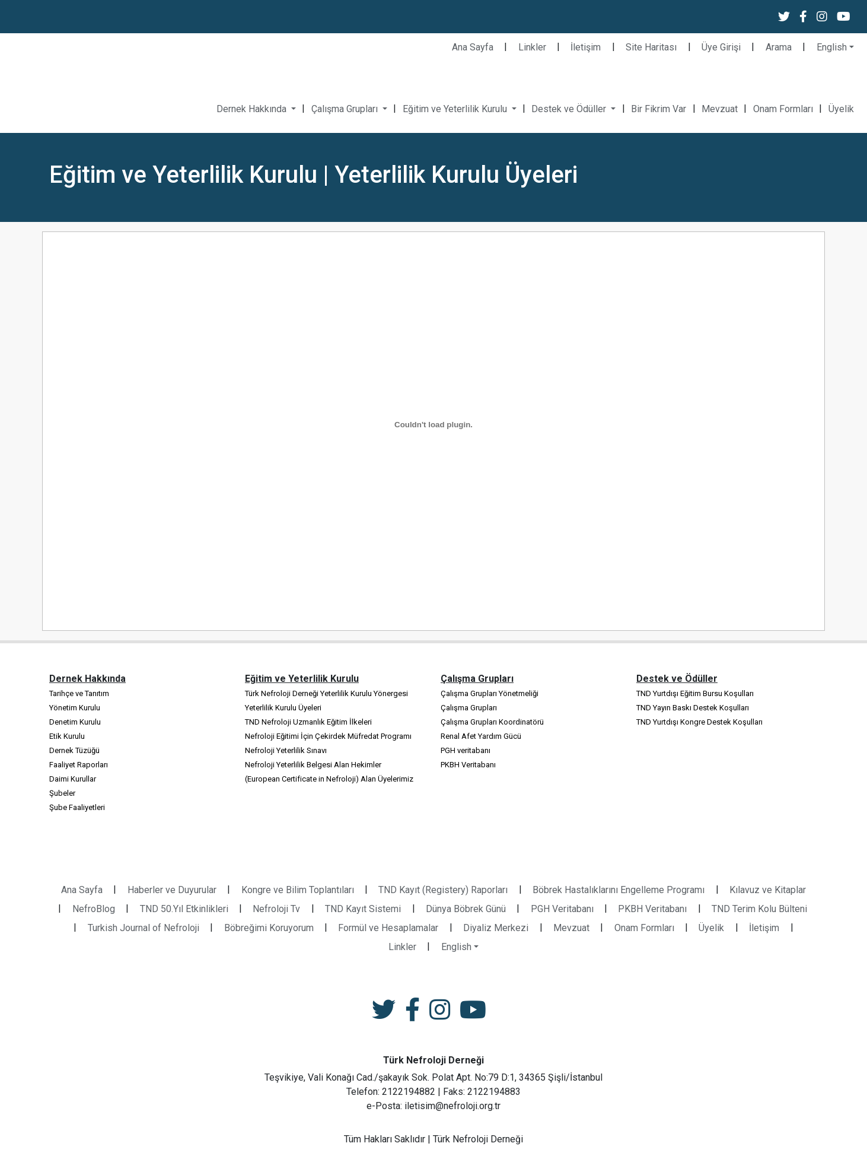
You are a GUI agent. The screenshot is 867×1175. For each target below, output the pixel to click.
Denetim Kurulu (75, 721)
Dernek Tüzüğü (74, 750)
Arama (779, 47)
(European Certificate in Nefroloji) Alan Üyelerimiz (329, 778)
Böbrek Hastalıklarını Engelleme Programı (619, 889)
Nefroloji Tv (276, 908)
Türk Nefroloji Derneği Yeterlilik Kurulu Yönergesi (326, 693)
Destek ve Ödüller (569, 109)
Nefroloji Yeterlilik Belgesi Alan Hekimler (313, 764)
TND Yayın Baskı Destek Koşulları (692, 707)
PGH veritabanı (465, 750)
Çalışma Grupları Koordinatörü (492, 721)
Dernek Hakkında (252, 109)
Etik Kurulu (67, 736)
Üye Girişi (721, 47)
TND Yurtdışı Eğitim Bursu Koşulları (695, 693)
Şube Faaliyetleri (77, 807)
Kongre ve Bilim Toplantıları (297, 889)
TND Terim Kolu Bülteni (759, 908)
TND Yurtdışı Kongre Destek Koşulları (699, 721)
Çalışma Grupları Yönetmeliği (489, 693)
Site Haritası (651, 47)
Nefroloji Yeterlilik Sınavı (286, 750)
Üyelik (841, 109)
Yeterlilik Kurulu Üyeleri (283, 707)
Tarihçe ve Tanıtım (79, 693)
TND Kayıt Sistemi (363, 908)
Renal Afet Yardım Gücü (481, 736)
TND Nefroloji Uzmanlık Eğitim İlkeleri (308, 721)
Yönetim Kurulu (74, 707)
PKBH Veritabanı (468, 764)
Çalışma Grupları (345, 109)
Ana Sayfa (472, 47)
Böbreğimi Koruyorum (269, 927)
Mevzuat (720, 109)
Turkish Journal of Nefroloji (143, 927)
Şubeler (62, 793)
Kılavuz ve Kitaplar (767, 889)
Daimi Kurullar (72, 778)
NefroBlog (93, 908)
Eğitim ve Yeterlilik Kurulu (456, 109)
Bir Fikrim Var (658, 109)
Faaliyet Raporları (78, 764)
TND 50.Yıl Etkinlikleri (184, 908)
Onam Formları (783, 109)
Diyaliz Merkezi (495, 927)
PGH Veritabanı (562, 908)
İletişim (585, 47)
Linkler (532, 47)
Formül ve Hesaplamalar (388, 927)
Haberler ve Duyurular (172, 889)
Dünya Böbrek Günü (466, 908)
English (832, 47)
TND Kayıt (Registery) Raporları (443, 889)
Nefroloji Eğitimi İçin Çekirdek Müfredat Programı (328, 736)
